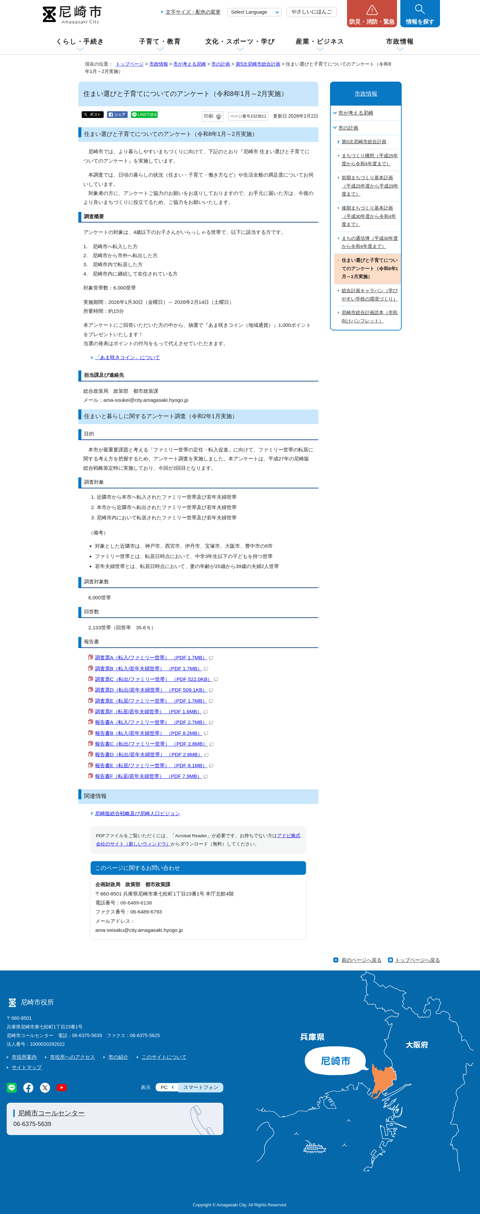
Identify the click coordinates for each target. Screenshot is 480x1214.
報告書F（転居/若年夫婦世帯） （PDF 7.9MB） (151, 776)
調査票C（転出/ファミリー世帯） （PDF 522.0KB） (156, 679)
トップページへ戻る (417, 960)
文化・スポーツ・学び (240, 41)
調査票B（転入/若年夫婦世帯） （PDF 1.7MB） (151, 668)
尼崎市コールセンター (51, 1113)
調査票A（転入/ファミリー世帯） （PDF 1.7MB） (154, 657)
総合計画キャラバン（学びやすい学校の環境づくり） (370, 295)
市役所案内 (24, 1057)
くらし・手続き (80, 41)
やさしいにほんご (312, 11)
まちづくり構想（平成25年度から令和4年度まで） (370, 160)
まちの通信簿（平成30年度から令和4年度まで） (370, 242)
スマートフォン (200, 1087)
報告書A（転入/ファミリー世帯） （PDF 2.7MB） (154, 722)
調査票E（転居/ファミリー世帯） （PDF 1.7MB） (154, 701)
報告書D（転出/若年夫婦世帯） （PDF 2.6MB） (151, 754)
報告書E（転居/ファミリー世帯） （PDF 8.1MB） (154, 765)
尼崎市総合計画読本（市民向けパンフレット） (370, 316)
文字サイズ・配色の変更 (193, 12)
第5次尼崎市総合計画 (258, 64)
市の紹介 (118, 1057)
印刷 (208, 116)
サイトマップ (27, 1067)
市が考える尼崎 (189, 64)
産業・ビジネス (320, 41)
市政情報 (400, 41)
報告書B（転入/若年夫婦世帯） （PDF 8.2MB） (151, 733)
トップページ (130, 64)
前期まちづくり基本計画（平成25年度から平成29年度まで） (370, 186)
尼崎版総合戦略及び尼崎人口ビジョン (137, 813)
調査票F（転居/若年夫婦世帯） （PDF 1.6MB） (151, 711)
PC (164, 1087)
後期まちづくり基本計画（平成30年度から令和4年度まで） (369, 216)
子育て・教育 (160, 41)
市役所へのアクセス (72, 1057)
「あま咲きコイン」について (127, 357)
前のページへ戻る (362, 960)
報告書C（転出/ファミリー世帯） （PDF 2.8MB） (154, 744)
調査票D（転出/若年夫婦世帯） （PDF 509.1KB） (154, 690)
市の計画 (220, 64)
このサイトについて (164, 1057)
